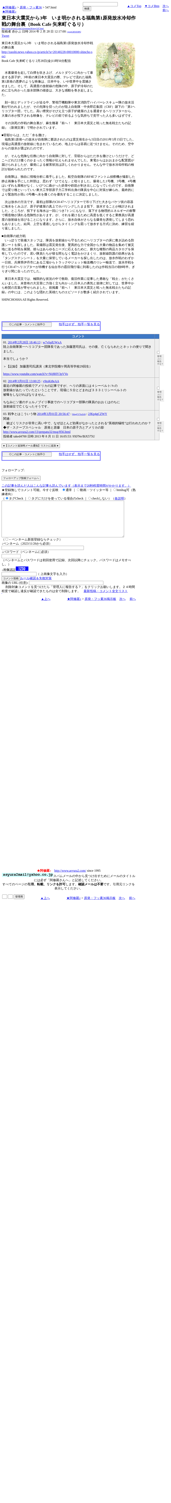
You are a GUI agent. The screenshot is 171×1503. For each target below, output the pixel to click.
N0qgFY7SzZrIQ (79, 414)
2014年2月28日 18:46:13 (24, 342)
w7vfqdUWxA (52, 342)
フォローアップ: (13, 470)
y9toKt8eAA (51, 381)
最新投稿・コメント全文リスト (106, 598)
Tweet (5, 35)
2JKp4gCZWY (97, 414)
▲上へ (45, 606)
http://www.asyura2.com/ (70, 877)
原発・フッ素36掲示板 (100, 606)
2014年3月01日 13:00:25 (24, 381)
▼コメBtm (152, 6)
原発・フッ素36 (31, 7)
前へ (166, 10)
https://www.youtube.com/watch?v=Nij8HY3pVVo (35, 374)
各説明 (119, 498)
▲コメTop (134, 6)
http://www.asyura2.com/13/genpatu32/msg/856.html (37, 431)
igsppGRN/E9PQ (74, 32)
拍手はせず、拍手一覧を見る (79, 324)
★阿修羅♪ (9, 7)
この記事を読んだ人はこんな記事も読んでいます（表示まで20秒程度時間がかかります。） (66, 485)
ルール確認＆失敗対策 (36, 585)
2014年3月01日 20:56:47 (53, 414)
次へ (166, 6)
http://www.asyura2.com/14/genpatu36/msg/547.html (23, 28)
